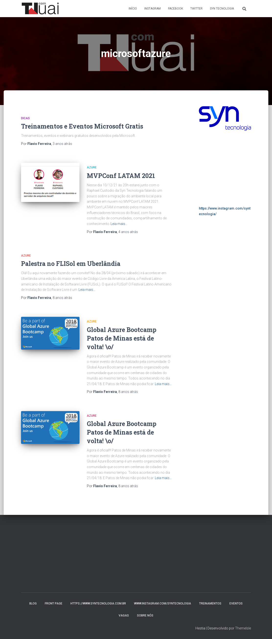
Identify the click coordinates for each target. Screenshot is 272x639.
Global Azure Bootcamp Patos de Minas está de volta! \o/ (121, 338)
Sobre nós (145, 615)
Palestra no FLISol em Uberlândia (70, 264)
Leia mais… (119, 224)
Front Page (53, 603)
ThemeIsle (243, 628)
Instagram (152, 8)
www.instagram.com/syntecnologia (162, 603)
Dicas (25, 118)
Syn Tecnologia (222, 8)
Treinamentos (210, 603)
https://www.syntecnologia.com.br (98, 603)
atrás (62, 144)
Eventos (236, 603)
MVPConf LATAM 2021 (121, 176)
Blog (33, 603)
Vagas (124, 615)
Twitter (196, 8)
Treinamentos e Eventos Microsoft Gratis (82, 126)
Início (133, 8)
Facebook (175, 8)
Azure (92, 167)
